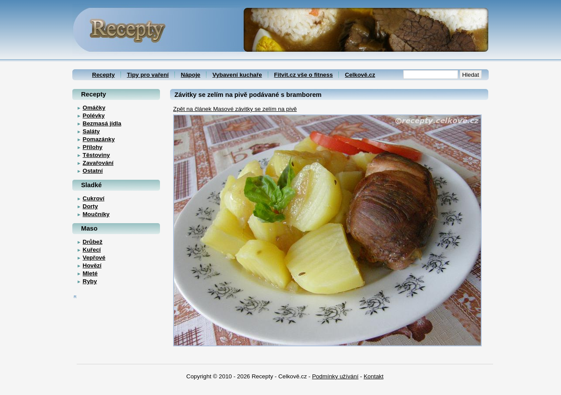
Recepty (103, 74)
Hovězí (92, 265)
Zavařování (98, 163)
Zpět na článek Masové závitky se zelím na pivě (235, 109)
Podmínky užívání (335, 376)
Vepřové (94, 257)
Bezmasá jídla (102, 123)
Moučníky (96, 214)
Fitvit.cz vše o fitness (303, 74)
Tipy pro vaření (148, 74)
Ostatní (93, 170)
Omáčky (94, 107)
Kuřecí (92, 249)
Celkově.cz (360, 74)
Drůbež (93, 241)
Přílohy (93, 147)
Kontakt (373, 376)
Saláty (91, 131)
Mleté (90, 273)
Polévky (94, 115)
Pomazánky (99, 139)
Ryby (90, 281)
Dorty (90, 206)
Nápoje (190, 74)
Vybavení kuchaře (237, 74)
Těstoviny (96, 155)
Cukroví (94, 198)
